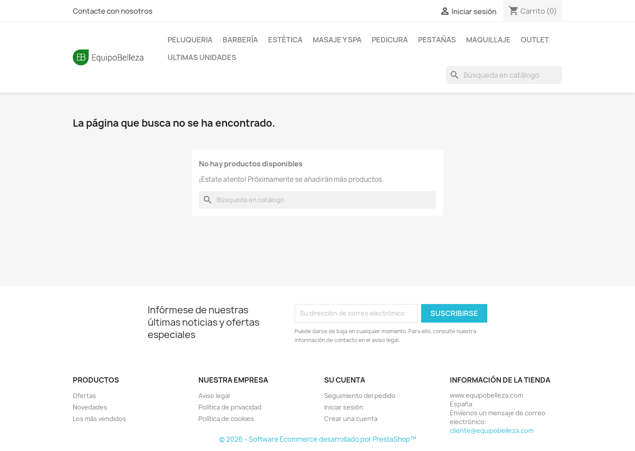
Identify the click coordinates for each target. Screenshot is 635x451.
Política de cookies (226, 418)
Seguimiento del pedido (360, 395)
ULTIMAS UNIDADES (202, 57)
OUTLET (535, 40)
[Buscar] (504, 75)
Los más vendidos (99, 418)
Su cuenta (344, 380)
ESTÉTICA (285, 40)
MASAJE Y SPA (337, 40)
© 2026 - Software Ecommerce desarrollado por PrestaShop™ (317, 439)
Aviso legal (214, 395)
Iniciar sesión (343, 407)
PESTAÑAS (437, 40)
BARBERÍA (240, 40)
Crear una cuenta (350, 418)
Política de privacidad (229, 407)
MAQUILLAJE (488, 40)
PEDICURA (390, 40)
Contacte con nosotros (113, 11)
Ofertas (84, 395)
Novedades (90, 407)
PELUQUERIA (190, 40)
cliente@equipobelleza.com (492, 430)
